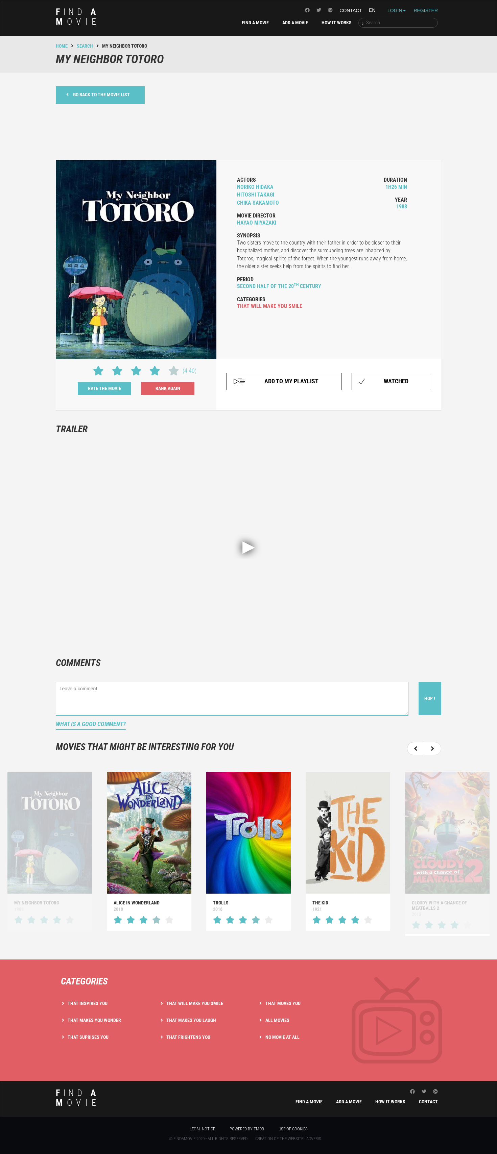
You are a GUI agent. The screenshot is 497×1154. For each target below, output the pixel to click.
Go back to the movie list (98, 94)
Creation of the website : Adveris (288, 1138)
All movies (277, 1020)
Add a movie (295, 22)
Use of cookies (293, 1128)
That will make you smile (194, 1003)
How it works (337, 22)
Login (396, 10)
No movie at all (282, 1037)
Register (425, 10)
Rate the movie (104, 388)
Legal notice (202, 1128)
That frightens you (188, 1037)
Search (85, 46)
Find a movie (255, 22)
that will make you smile (269, 306)
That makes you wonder (94, 1020)
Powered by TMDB (247, 1128)
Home (62, 46)
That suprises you (88, 1037)
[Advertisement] (248, 131)
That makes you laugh (191, 1020)
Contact (350, 10)
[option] (149, 851)
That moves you (283, 1003)
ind (78, 17)
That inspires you (88, 1003)
